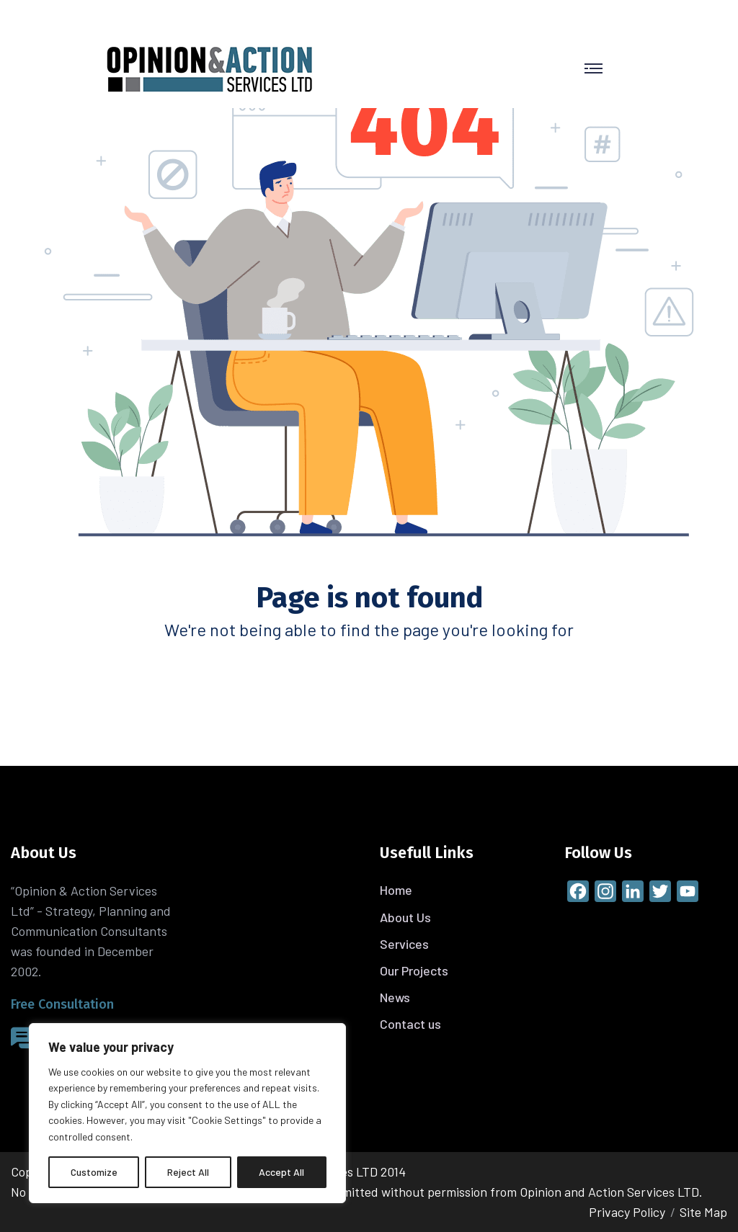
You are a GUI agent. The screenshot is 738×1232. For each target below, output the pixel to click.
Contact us (410, 1024)
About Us (405, 917)
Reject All (188, 1172)
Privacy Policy (627, 1212)
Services (404, 944)
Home (396, 890)
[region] (187, 1113)
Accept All (281, 1172)
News (395, 997)
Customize (94, 1172)
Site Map (703, 1212)
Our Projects (414, 970)
